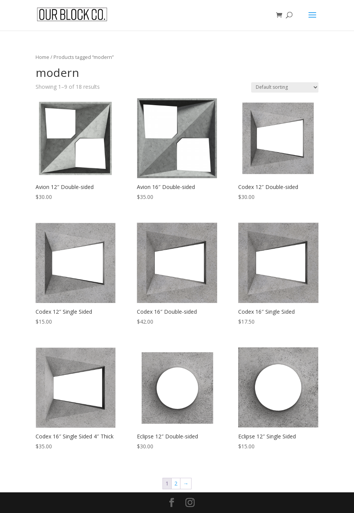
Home (42, 57)
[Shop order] (284, 87)
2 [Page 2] (175, 483)
